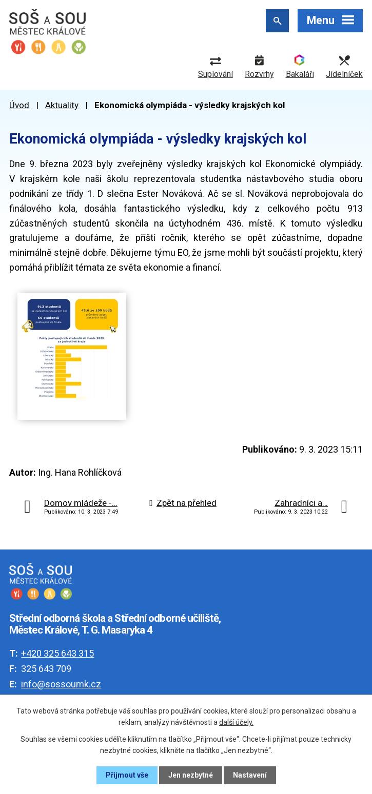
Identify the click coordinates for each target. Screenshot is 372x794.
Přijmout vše (127, 775)
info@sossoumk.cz (61, 684)
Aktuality (62, 105)
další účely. (236, 722)
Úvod (19, 105)
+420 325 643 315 (57, 653)
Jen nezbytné (190, 775)
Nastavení (250, 775)
